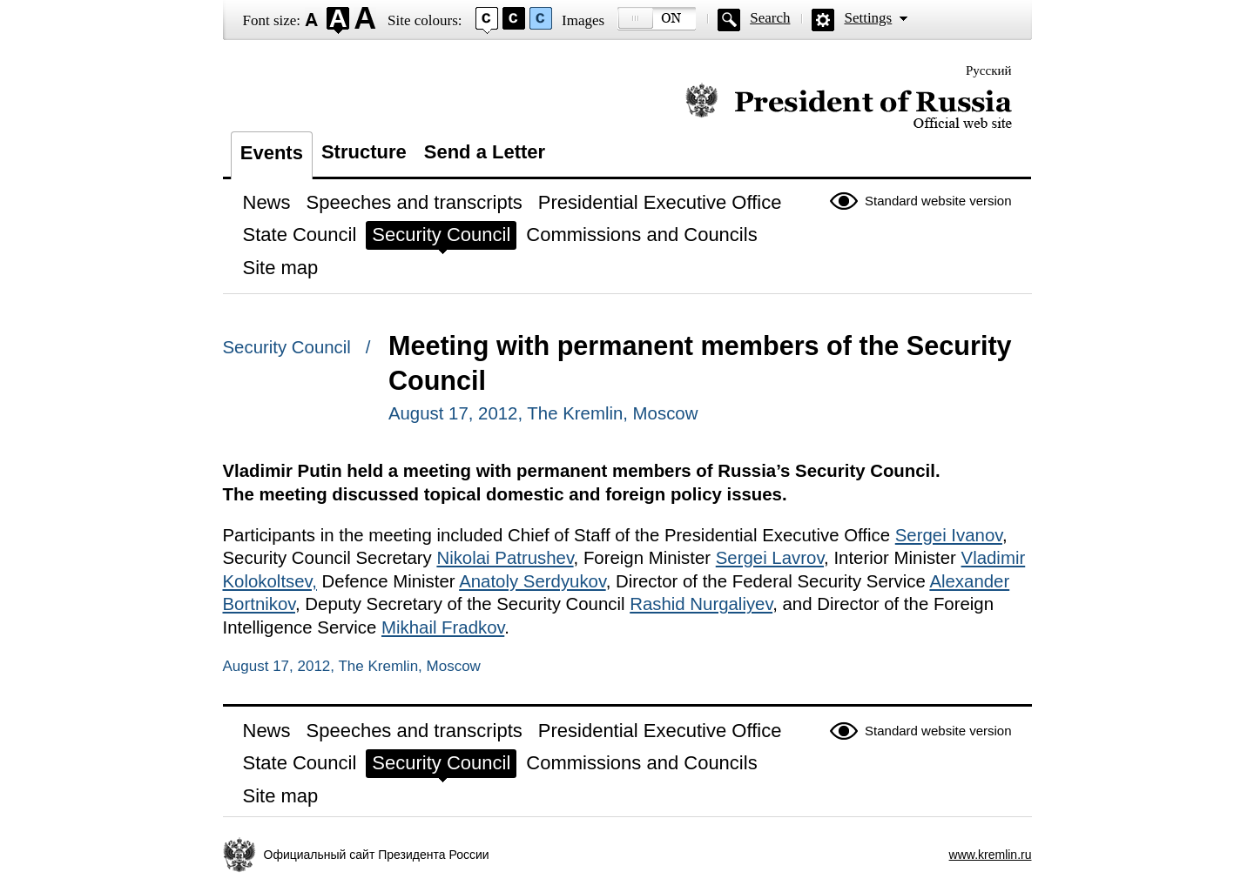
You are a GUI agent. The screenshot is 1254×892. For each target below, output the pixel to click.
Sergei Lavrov (770, 557)
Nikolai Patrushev (504, 557)
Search (770, 18)
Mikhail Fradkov (442, 627)
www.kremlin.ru (990, 855)
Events (271, 153)
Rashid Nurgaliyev (701, 604)
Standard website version (938, 200)
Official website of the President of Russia (848, 106)
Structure (364, 152)
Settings (868, 18)
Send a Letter (484, 152)
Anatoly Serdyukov (532, 581)
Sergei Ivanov (948, 535)
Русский (989, 70)
